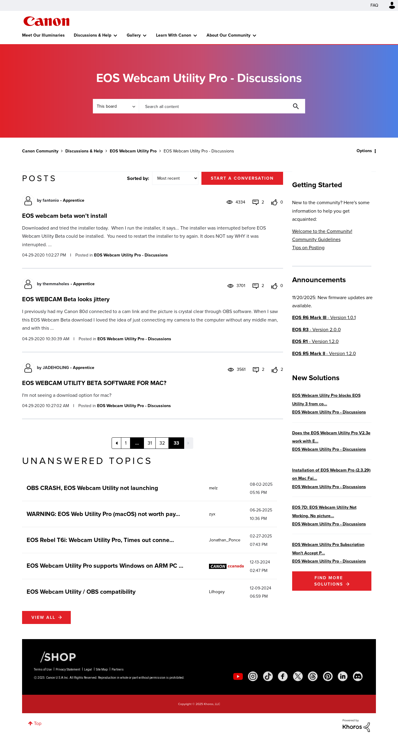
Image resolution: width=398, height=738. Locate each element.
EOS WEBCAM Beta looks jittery (65, 299)
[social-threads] (313, 676)
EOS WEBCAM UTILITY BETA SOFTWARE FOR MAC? (94, 382)
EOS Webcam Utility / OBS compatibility (81, 591)
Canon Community (46, 21)
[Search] (222, 106)
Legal (88, 669)
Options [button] (364, 151)
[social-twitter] (298, 676)
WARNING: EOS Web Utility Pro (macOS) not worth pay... (103, 513)
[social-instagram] (253, 676)
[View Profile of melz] (213, 488)
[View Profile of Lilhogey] (217, 592)
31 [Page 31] (150, 442)
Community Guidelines (316, 239)
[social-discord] (358, 676)
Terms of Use (43, 669)
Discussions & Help (92, 35)
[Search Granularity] (116, 106)
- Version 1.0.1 (324, 317)
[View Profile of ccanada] (236, 566)
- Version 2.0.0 (316, 329)
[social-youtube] (238, 676)
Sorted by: (138, 178)
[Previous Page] (116, 443)
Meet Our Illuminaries (43, 35)
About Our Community (228, 35)
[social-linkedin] (342, 676)
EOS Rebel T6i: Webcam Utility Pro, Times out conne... (100, 539)
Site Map (102, 669)
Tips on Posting (308, 247)
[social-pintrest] (328, 676)
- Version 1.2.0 (315, 341)
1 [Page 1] (125, 442)
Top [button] (37, 723)
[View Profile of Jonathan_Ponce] (224, 540)
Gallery (134, 35)
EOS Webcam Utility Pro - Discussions (131, 255)
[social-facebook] (283, 676)
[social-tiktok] (268, 676)
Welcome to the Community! (322, 231)
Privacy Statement (68, 669)
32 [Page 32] (162, 442)
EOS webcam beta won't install (64, 215)
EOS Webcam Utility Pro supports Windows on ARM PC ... (105, 565)
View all (43, 617)
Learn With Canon (173, 35)
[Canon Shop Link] (55, 656)
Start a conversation (242, 178)
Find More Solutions (328, 581)
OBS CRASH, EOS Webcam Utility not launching (92, 487)
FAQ (374, 5)
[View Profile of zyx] (212, 514)
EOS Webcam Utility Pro (133, 151)
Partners (118, 669)
